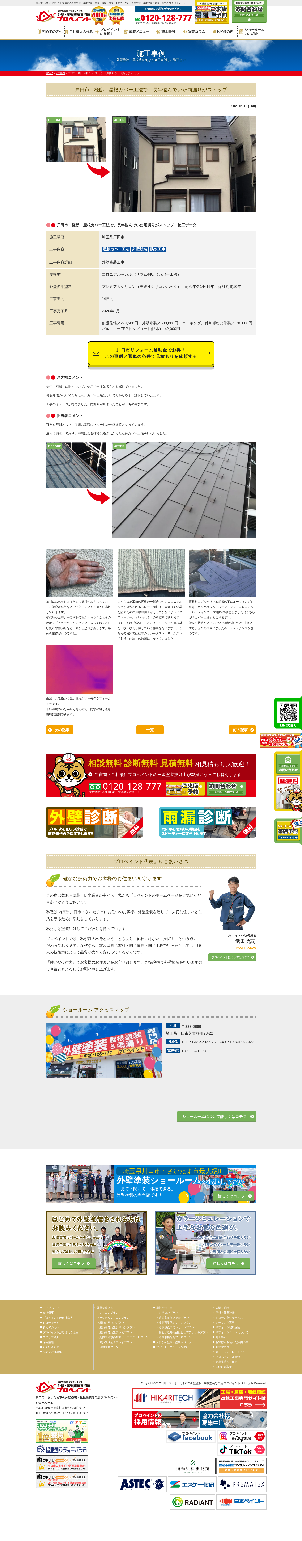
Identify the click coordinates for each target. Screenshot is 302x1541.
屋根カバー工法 (116, 249)
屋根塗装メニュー (167, 1307)
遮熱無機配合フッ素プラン (115, 1342)
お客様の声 (223, 31)
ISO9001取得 (224, 1366)
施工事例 (165, 32)
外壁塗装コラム (225, 1347)
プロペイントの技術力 (107, 31)
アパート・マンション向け (172, 1347)
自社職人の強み (79, 32)
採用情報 (48, 1342)
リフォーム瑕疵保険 (228, 1327)
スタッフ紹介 (51, 1337)
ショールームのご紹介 (252, 31)
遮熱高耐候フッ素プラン (174, 1317)
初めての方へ (50, 31)
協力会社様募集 (52, 1351)
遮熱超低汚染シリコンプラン (117, 1327)
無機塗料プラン (109, 1347)
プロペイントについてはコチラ (231, 957)
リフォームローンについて (232, 1332)
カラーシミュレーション (231, 1351)
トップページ (51, 1307)
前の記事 (240, 730)
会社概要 (48, 1312)
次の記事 (61, 730)
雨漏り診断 (222, 1307)
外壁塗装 (139, 249)
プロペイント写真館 (228, 1357)
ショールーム (51, 1322)
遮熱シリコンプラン (111, 1322)
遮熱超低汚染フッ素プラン (115, 1332)
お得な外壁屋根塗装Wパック (173, 1342)
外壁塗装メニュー (108, 1307)
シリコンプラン (109, 1312)
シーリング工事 (225, 1322)
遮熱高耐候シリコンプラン (175, 1322)
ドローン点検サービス (229, 1317)
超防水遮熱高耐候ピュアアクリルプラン (124, 1337)
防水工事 (157, 249)
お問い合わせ (51, 1347)
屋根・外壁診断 (225, 1312)
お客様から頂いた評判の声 (232, 1342)
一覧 (150, 730)
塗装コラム (194, 31)
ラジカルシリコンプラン (114, 1317)
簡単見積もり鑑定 (226, 1361)
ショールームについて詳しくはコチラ (214, 1117)
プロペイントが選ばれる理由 (60, 1332)
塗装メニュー (136, 31)
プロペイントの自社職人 (58, 1317)
